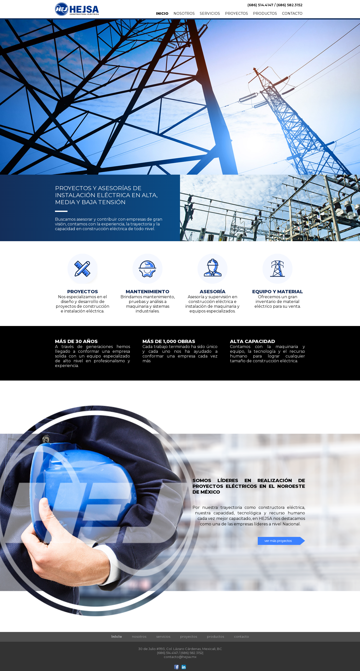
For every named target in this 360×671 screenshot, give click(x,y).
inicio (116, 636)
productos (215, 636)
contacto (241, 636)
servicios (163, 636)
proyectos (188, 636)
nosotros (139, 636)
